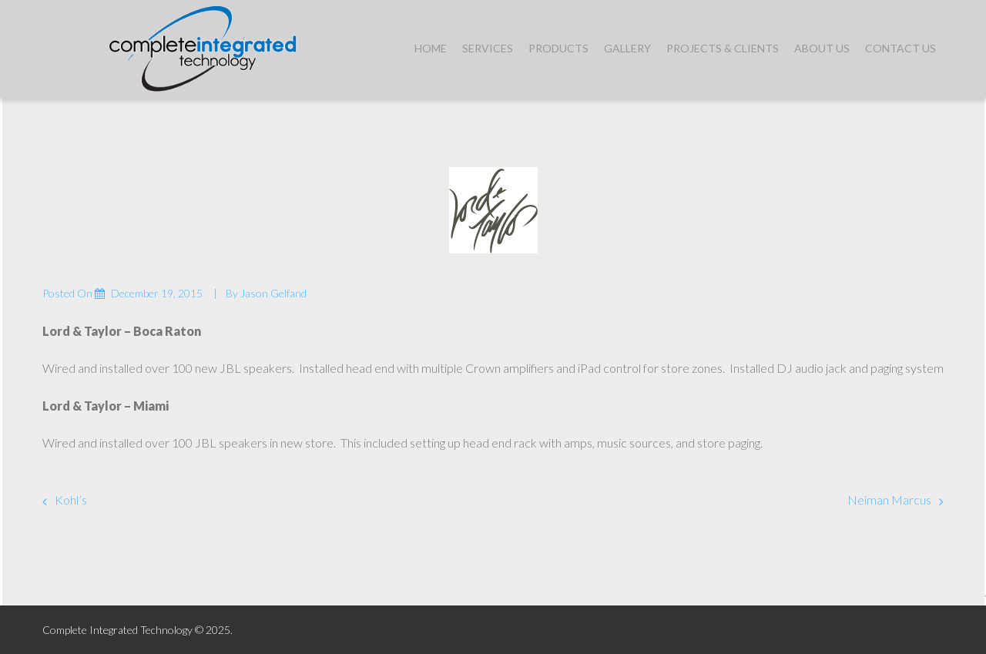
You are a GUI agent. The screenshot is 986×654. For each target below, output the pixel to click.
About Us (822, 48)
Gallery (627, 48)
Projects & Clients (722, 48)
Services (487, 48)
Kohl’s (71, 499)
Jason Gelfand (273, 293)
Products (558, 48)
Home (430, 48)
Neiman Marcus (889, 499)
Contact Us (900, 48)
